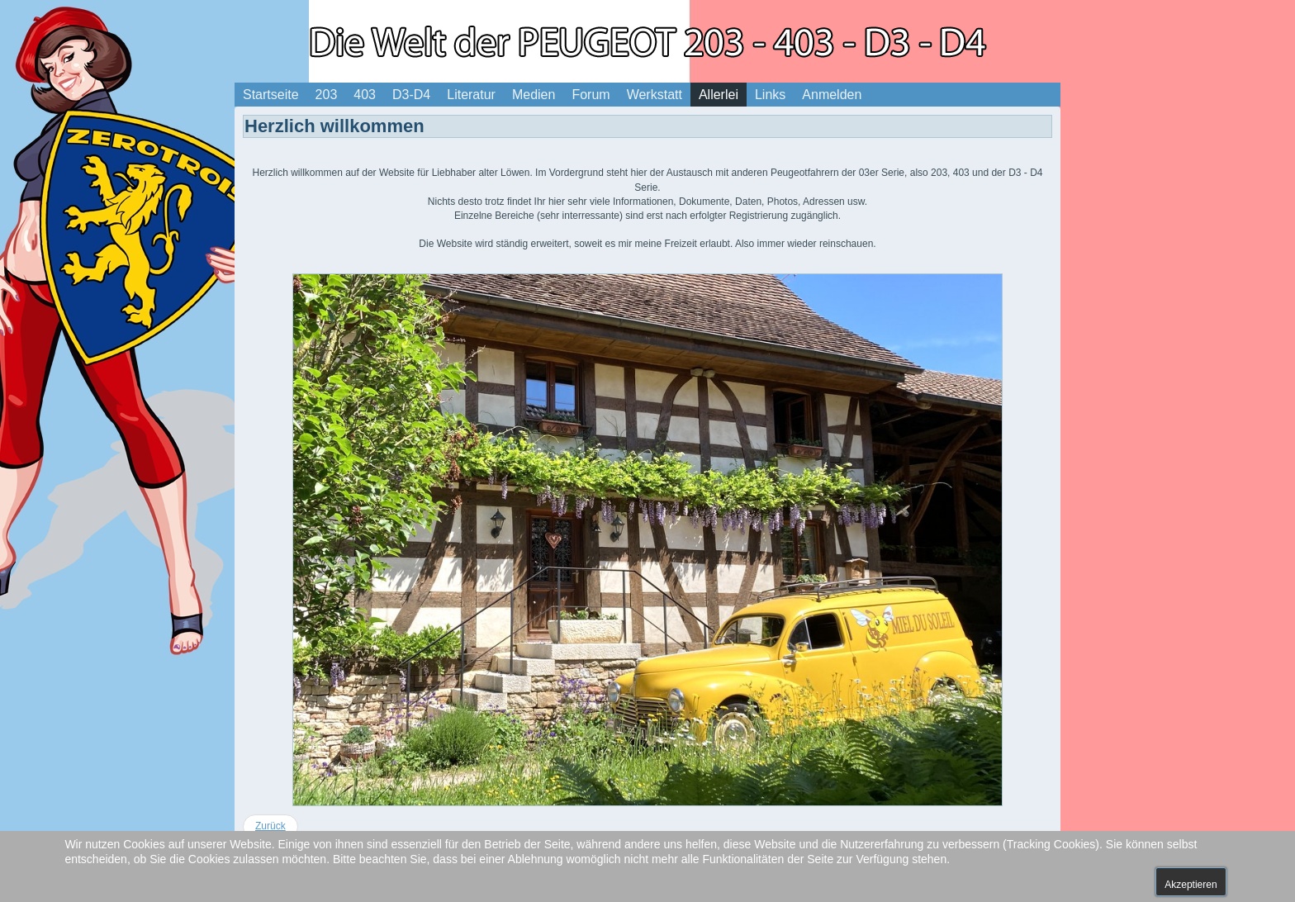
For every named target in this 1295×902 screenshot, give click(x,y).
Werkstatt (654, 95)
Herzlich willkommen (334, 126)
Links (770, 95)
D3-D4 (411, 95)
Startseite (271, 95)
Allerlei (718, 95)
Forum (591, 95)
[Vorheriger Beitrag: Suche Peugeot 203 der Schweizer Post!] (270, 826)
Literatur (471, 95)
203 (326, 95)
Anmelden (831, 95)
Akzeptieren (1191, 884)
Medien (533, 95)
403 (364, 95)
